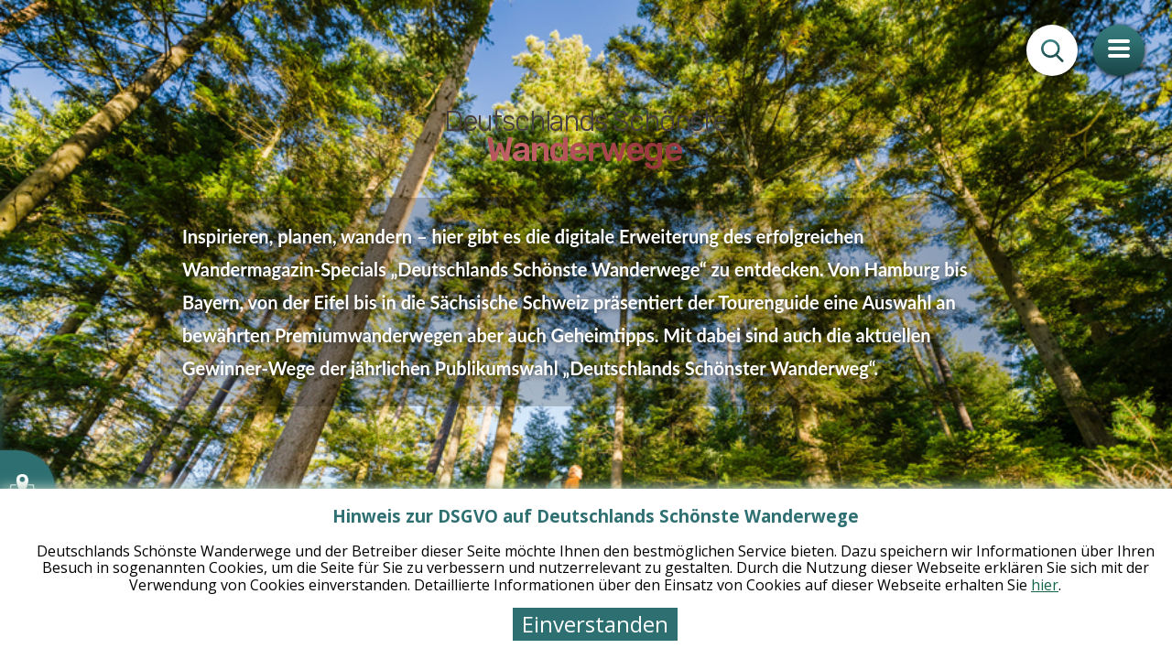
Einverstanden (595, 624)
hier (1044, 585)
